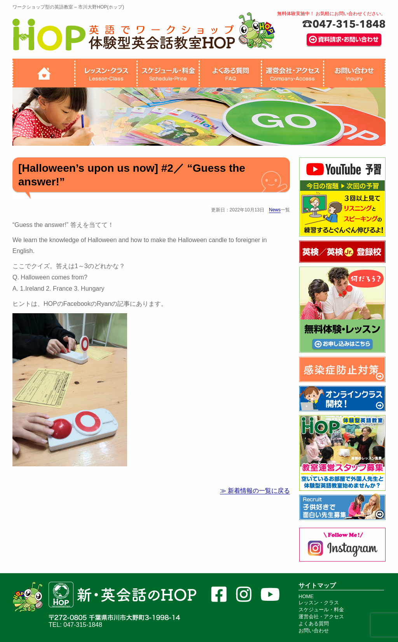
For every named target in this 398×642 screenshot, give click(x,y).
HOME (306, 596)
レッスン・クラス (318, 602)
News (275, 210)
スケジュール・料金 (321, 609)
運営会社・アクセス (321, 616)
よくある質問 (313, 623)
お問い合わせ (313, 630)
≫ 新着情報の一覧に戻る (255, 490)
